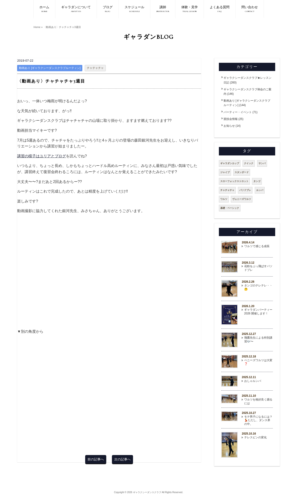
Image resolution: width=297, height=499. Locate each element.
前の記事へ (96, 459)
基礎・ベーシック (229, 208)
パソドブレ (245, 190)
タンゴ (256, 181)
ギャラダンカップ (229, 163)
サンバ (262, 163)
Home (37, 27)
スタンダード (242, 172)
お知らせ (229, 125)
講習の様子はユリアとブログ (41, 156)
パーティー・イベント (238, 112)
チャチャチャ (95, 68)
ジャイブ (225, 172)
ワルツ (223, 199)
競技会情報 (231, 119)
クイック (248, 163)
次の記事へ (122, 459)
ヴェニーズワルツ (241, 199)
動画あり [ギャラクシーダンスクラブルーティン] (49, 68)
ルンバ (259, 190)
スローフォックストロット (234, 181)
